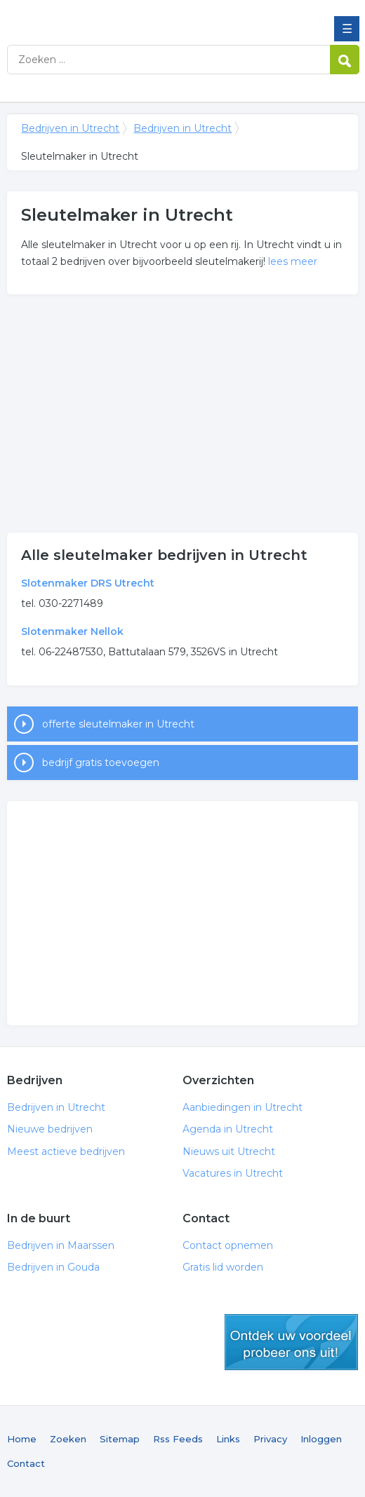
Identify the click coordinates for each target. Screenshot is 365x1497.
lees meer (292, 261)
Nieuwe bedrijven (50, 1129)
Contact (26, 1463)
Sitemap (120, 1438)
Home (21, 1438)
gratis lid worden (291, 1342)
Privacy (270, 1438)
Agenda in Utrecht (227, 1129)
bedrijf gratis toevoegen (100, 762)
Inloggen (321, 1438)
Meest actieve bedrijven (66, 1151)
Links (228, 1438)
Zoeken (68, 1438)
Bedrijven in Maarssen (60, 1245)
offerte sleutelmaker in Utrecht (118, 724)
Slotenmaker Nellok (72, 631)
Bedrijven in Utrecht (109, 16)
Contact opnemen (227, 1245)
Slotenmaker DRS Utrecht (87, 583)
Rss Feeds (178, 1438)
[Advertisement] (183, 413)
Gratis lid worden (222, 1267)
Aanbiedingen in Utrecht (242, 1107)
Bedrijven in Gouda (53, 1267)
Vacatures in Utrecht (232, 1173)
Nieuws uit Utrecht (228, 1151)
